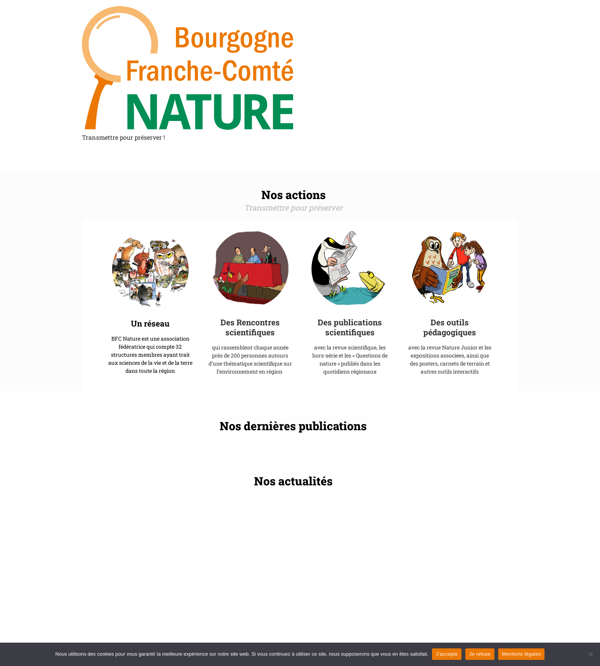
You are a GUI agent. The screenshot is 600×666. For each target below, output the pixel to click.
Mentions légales (521, 654)
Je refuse (480, 654)
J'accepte (447, 654)
